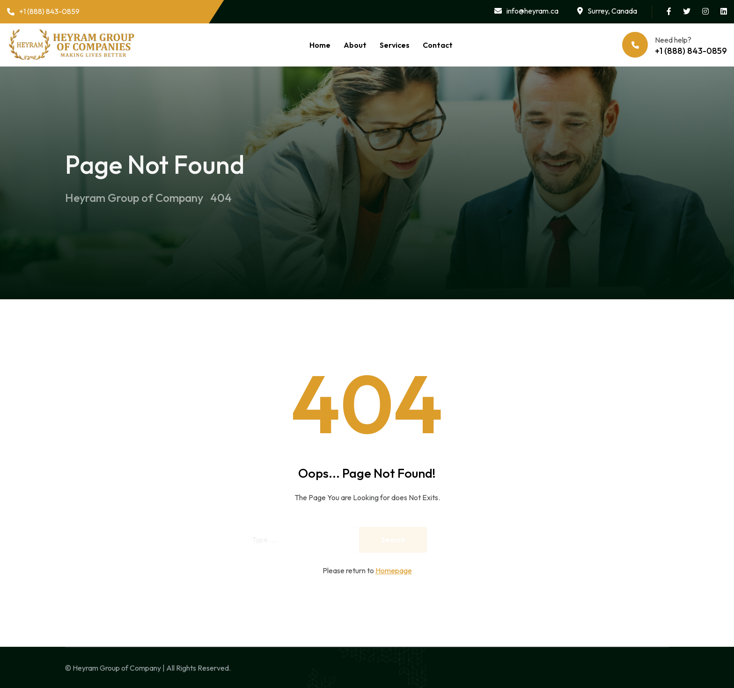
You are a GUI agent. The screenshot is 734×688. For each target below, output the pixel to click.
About (355, 45)
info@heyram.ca (526, 10)
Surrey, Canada (607, 10)
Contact (438, 45)
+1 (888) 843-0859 (43, 11)
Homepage (393, 570)
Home (319, 45)
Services (395, 45)
